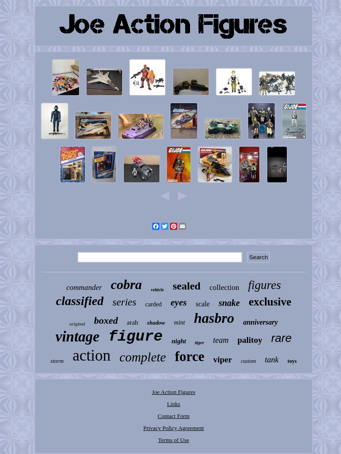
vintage (77, 337)
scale (202, 304)
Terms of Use (173, 440)
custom (248, 361)
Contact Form (174, 416)
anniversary (260, 322)
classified (79, 301)
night (178, 341)
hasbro (214, 318)
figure (135, 336)
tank (271, 359)
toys (292, 361)
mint (179, 322)
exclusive (270, 302)
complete (142, 357)
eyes (178, 302)
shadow (156, 322)
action (91, 355)
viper (222, 359)
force (190, 356)
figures (264, 285)
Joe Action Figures (173, 392)
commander (84, 287)
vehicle (157, 289)
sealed (187, 286)
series (124, 302)
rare (281, 338)
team (221, 340)
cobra (126, 284)
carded (153, 304)
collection (224, 287)
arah (133, 322)
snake (229, 303)
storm (57, 361)
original (77, 323)
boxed (106, 320)
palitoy (250, 340)
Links (173, 404)
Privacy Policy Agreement (173, 428)
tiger (199, 342)
